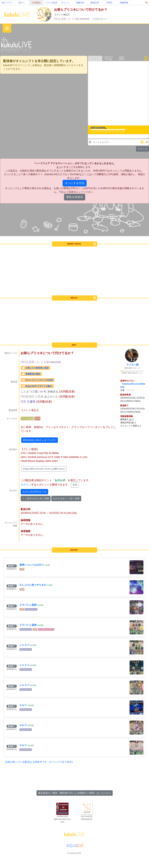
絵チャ (22, 2)
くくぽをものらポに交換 (35, 498)
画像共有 (80, 2)
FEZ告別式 (28, 396)
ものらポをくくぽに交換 (66, 498)
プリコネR (27, 418)
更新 (75, 484)
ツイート (142, 148)
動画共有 (95, 2)
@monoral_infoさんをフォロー (39, 440)
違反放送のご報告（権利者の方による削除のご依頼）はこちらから (74, 793)
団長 (24, 401)
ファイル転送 (51, 2)
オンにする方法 (74, 183)
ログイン (26, 484)
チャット (65, 2)
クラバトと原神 (28, 604)
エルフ (23, 705)
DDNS (109, 2)
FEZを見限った (62, 18)
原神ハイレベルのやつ (31, 564)
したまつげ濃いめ (32, 391)
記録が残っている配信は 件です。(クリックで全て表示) (39, 761)
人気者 (39, 396)
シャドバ (24, 645)
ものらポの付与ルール (34, 491)
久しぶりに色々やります (32, 584)
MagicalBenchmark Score (44, 468)
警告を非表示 (74, 197)
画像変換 (124, 2)
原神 (37, 418)
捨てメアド (7, 2)
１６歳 (75, 18)
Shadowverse (31, 609)
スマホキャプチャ (46, 629)
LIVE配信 (36, 2)
